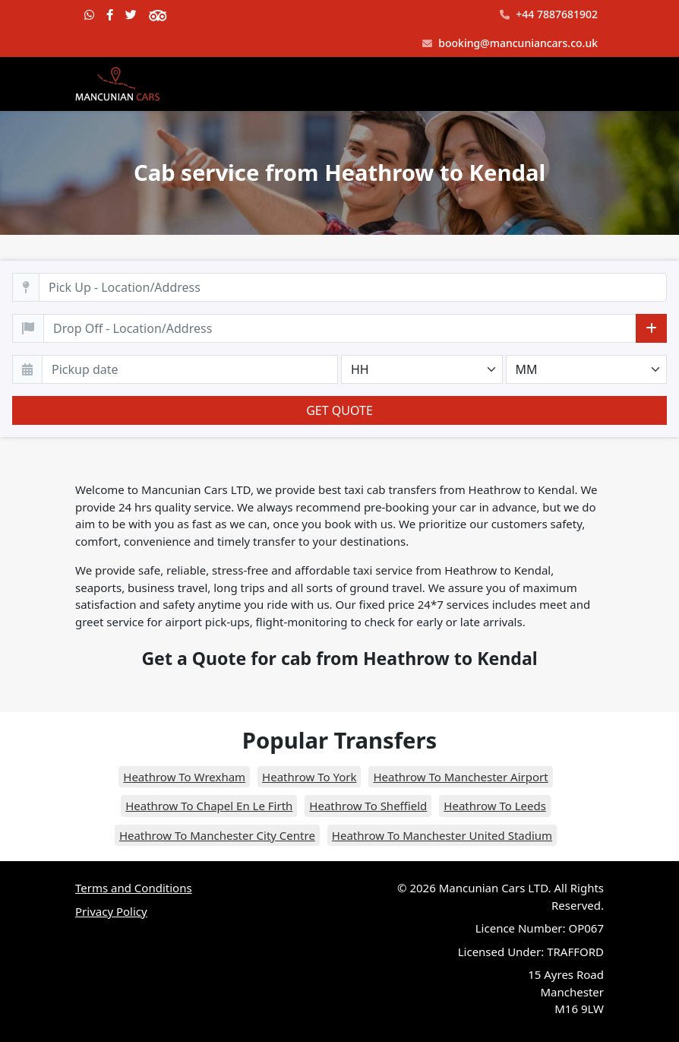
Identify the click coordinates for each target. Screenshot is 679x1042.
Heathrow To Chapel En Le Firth (208, 805)
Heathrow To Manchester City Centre (217, 835)
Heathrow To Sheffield (368, 805)
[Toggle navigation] (582, 84)
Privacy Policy (111, 911)
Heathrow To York (309, 776)
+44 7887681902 (549, 15)
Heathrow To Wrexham (184, 776)
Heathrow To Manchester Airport (460, 776)
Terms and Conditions (133, 887)
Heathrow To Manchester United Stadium (442, 835)
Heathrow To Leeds (495, 805)
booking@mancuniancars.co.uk (510, 44)
